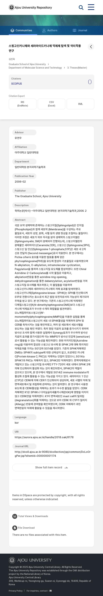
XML (80, 104)
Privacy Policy (16, 591)
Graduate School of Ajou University (27, 64)
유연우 (18, 138)
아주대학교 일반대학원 (27, 152)
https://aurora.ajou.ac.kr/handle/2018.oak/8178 (44, 437)
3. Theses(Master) (77, 67)
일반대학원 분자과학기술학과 (30, 167)
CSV (51, 104)
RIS (22, 104)
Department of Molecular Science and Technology (35, 67)
